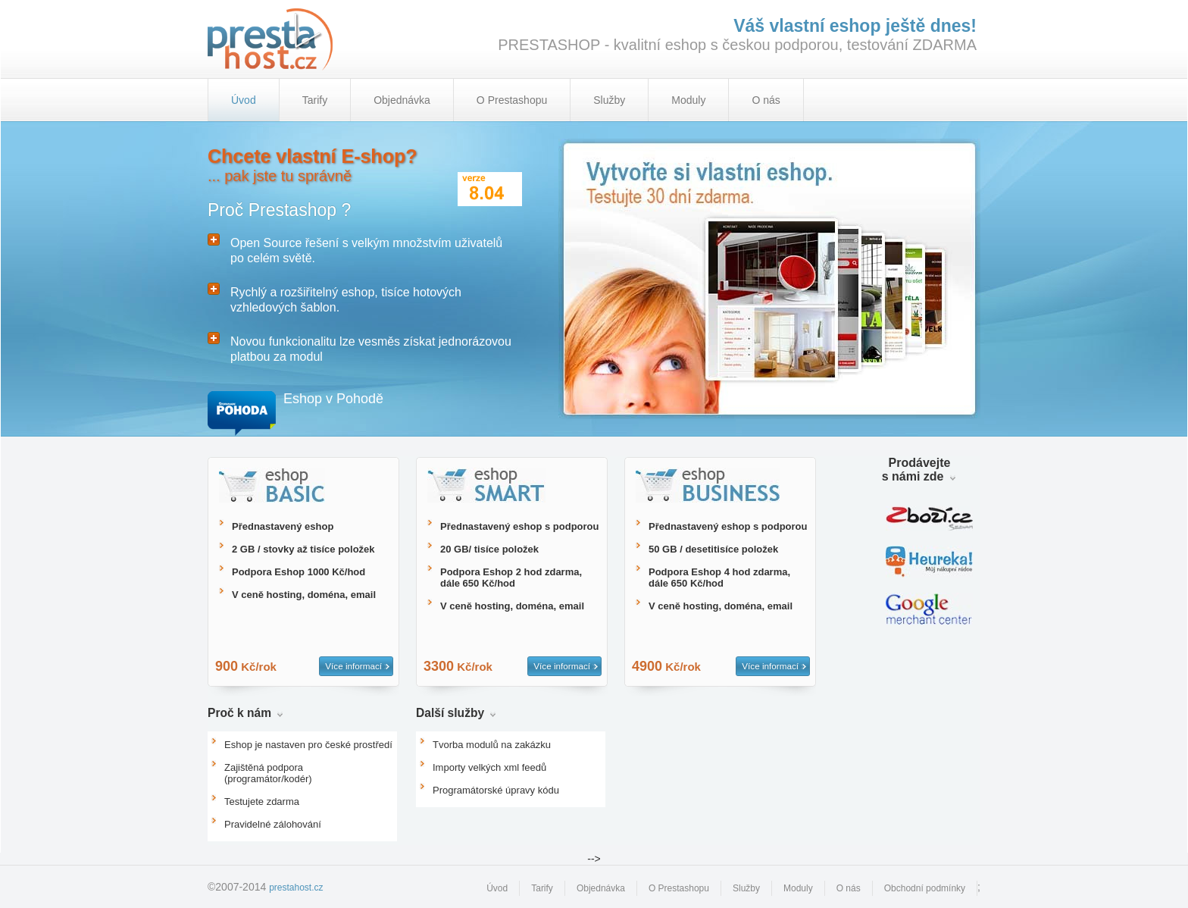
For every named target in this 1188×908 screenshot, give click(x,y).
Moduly (688, 100)
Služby (609, 100)
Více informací (353, 666)
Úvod (497, 888)
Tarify (314, 100)
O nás (766, 100)
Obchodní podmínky (924, 888)
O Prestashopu (512, 100)
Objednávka (402, 100)
